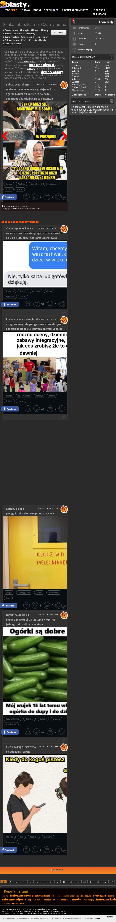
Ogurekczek (90, 112)
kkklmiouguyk (79, 109)
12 (77, 881)
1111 (90, 109)
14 (91, 881)
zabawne (111, 896)
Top (11, 10)
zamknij (110, 917)
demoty (75, 899)
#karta (49, 291)
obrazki (47, 900)
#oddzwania (11, 842)
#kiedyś (39, 396)
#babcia (21, 184)
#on (21, 837)
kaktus (77, 79)
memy (31, 68)
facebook (6, 903)
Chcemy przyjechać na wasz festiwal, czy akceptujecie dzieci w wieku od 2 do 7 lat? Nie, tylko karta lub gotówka (34, 233)
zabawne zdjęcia (14, 899)
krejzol (77, 68)
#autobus (35, 184)
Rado (76, 82)
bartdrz (75, 112)
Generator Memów (74, 10)
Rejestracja (99, 14)
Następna (63, 128)
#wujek (56, 719)
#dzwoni (48, 837)
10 (64, 881)
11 (71, 881)
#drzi (8, 598)
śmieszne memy (21, 895)
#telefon (9, 837)
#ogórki (43, 719)
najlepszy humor (35, 900)
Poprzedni (5, 128)
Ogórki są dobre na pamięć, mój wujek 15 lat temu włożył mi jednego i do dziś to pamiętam (30, 619)
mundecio (102, 107)
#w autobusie (52, 184)
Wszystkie (110, 95)
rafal (76, 76)
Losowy (25, 10)
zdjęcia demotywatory (26, 61)
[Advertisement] (34, 441)
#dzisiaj (9, 401)
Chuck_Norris (80, 87)
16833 (98, 28)
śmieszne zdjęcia (83, 896)
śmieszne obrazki (42, 65)
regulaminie (95, 918)
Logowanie (99, 10)
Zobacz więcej (85, 49)
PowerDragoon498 (103, 109)
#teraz (52, 396)
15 (98, 881)
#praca (9, 184)
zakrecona (80, 90)
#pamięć (29, 719)
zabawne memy (68, 896)
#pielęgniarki (24, 592)
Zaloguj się (6, 208)
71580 (98, 33)
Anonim (77, 65)
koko (76, 71)
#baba (8, 189)
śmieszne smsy (17, 903)
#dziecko (10, 291)
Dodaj (37, 10)
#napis (9, 592)
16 (104, 881)
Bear (76, 73)
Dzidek (75, 107)
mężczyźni (99, 895)
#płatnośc (10, 297)
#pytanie (36, 291)
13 (84, 881)
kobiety (5, 896)
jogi (94, 107)
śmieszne (56, 896)
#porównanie (24, 396)
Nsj (81, 112)
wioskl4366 (85, 107)
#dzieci (23, 291)
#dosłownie (54, 592)
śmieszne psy (88, 900)
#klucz (39, 592)
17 (111, 881)
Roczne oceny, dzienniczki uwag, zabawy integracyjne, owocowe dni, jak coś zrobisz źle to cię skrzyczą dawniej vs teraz (34, 324)
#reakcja (34, 837)
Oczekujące (51, 10)
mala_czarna (80, 84)
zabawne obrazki (42, 896)
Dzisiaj (98, 95)
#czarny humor (12, 719)
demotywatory (52, 72)
